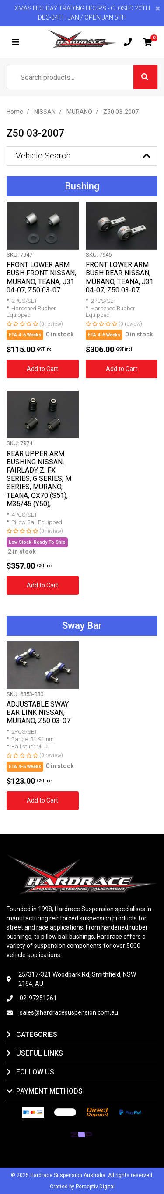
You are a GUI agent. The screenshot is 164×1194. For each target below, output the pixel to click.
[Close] (157, 8)
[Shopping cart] (147, 42)
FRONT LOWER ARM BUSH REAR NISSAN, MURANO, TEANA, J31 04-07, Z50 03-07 (120, 277)
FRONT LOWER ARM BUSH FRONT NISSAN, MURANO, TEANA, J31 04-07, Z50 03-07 (41, 277)
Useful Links (39, 1053)
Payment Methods (49, 1091)
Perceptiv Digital (95, 1187)
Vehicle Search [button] (43, 156)
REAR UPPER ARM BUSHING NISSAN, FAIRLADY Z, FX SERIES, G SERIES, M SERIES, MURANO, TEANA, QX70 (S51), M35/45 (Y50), (39, 478)
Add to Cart (42, 368)
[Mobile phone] (127, 42)
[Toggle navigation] (16, 42)
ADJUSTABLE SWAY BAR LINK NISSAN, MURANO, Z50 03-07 (38, 712)
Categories (36, 1034)
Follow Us (35, 1072)
